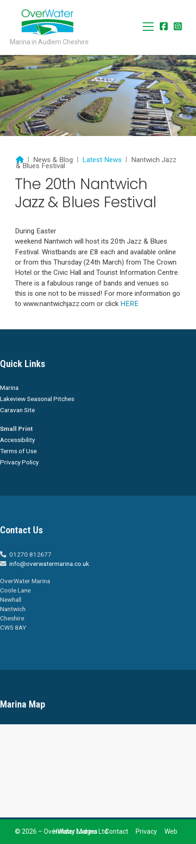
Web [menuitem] (170, 831)
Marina (9, 387)
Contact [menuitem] (116, 831)
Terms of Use (18, 451)
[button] (148, 26)
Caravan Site (17, 410)
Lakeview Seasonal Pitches (37, 398)
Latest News (102, 160)
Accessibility (17, 439)
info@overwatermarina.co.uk (49, 563)
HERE (128, 303)
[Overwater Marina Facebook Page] (164, 27)
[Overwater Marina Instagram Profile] (178, 27)
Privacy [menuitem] (146, 831)
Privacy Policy (19, 462)
